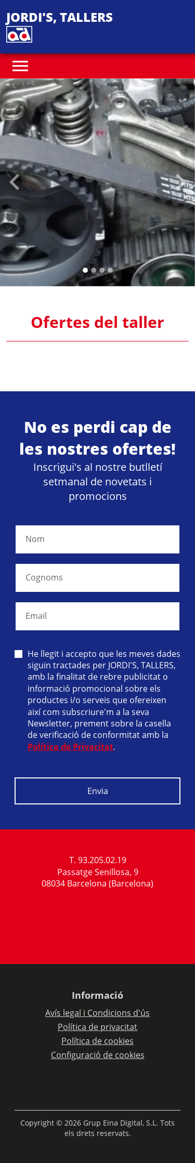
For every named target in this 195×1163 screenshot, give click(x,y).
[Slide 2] (102, 270)
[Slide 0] (85, 270)
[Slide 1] (93, 270)
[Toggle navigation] (20, 66)
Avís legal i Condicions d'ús (97, 1013)
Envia (97, 791)
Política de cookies (97, 1041)
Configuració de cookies (98, 1055)
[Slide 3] (110, 270)
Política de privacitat (97, 1027)
